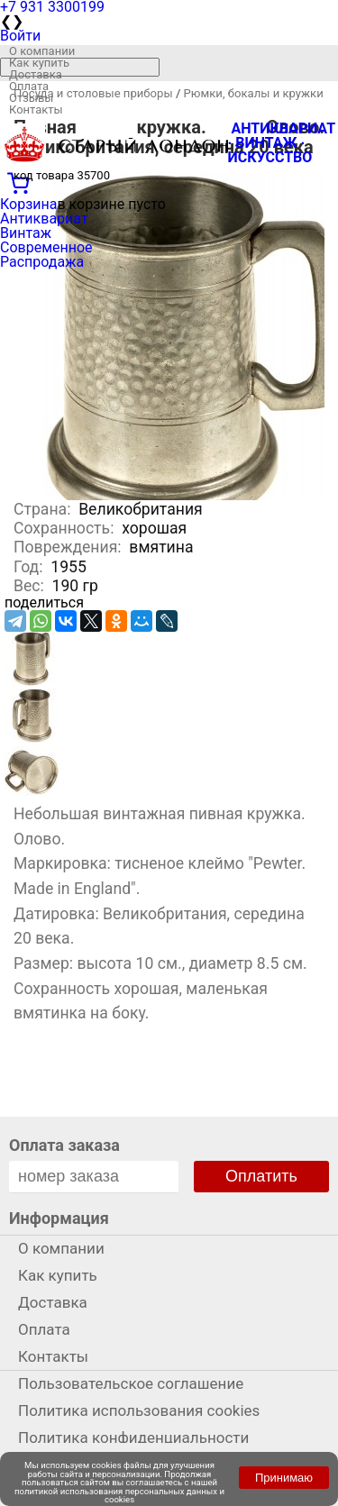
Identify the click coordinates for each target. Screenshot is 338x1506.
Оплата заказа (64, 1145)
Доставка (35, 74)
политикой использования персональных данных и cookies (119, 1495)
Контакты (36, 109)
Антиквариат (44, 218)
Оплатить (261, 1176)
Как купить (39, 62)
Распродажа (42, 261)
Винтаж (25, 233)
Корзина (28, 204)
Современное (46, 247)
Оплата (29, 86)
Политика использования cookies (139, 1410)
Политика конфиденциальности (133, 1437)
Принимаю (284, 1477)
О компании (42, 51)
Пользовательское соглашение (130, 1383)
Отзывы (31, 98)
